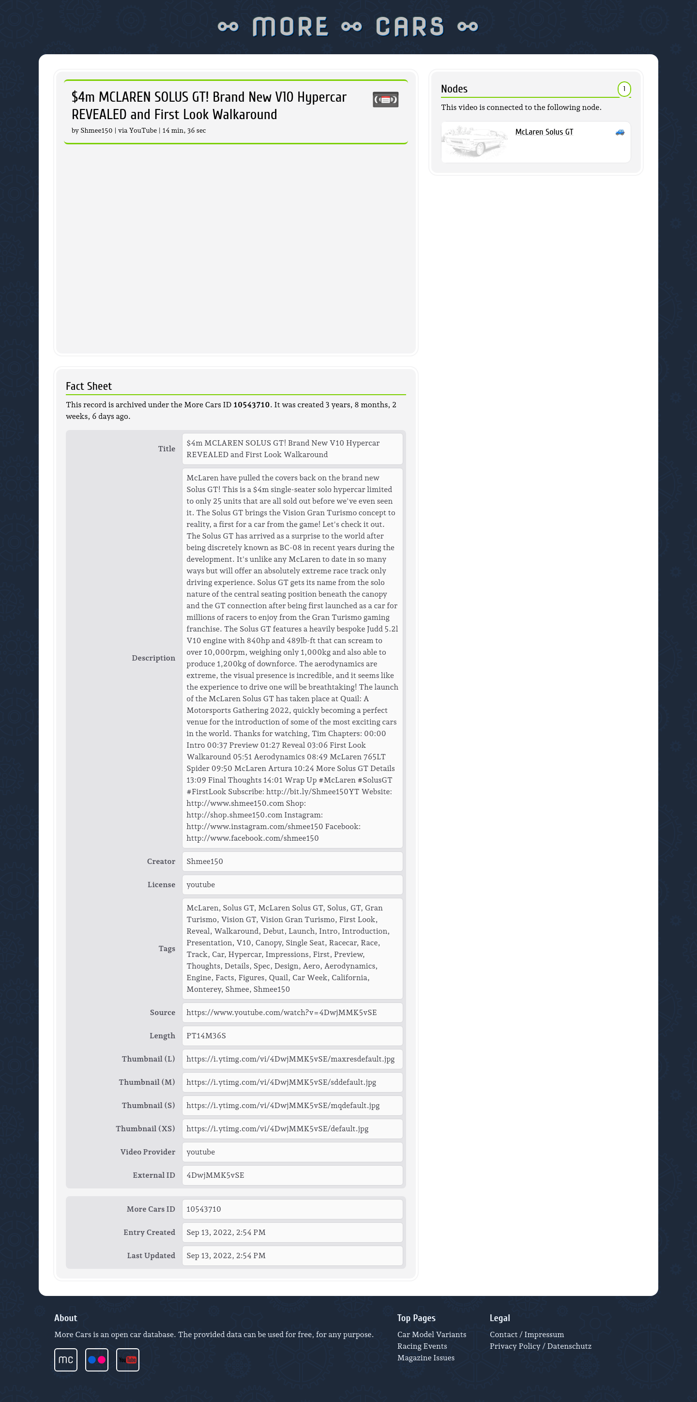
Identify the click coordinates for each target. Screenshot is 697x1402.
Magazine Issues (426, 1357)
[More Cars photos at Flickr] (100, 1359)
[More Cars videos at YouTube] (131, 1359)
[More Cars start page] (69, 1359)
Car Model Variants (432, 1334)
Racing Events (422, 1346)
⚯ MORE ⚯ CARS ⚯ (348, 27)
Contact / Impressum (527, 1334)
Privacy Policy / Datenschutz (541, 1346)
